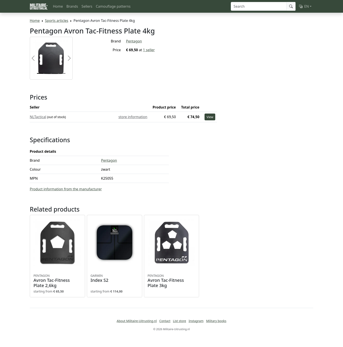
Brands (72, 6)
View (209, 117)
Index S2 (114, 278)
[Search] (259, 6)
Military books (216, 321)
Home (58, 6)
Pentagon (134, 41)
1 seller (149, 49)
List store (179, 321)
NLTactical (38, 116)
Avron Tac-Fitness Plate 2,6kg (57, 280)
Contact (164, 321)
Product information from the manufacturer (66, 189)
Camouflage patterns (113, 6)
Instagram (196, 321)
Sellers (87, 6)
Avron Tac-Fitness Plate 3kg (172, 280)
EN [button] (304, 6)
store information (133, 116)
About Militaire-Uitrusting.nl (137, 321)
